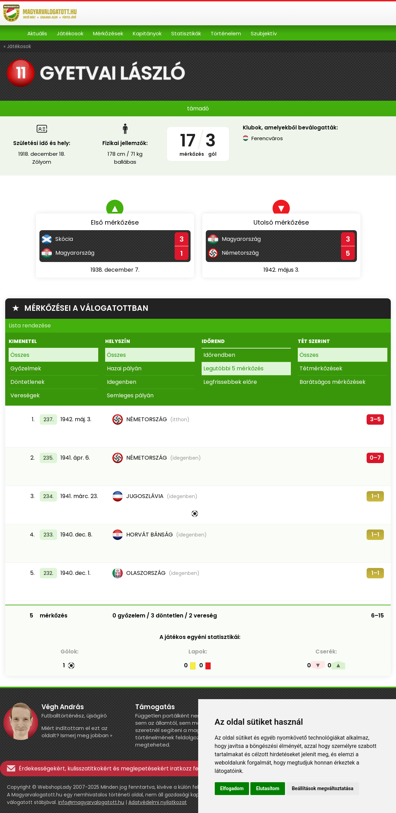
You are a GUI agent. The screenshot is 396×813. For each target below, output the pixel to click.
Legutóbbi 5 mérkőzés (233, 368)
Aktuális (37, 33)
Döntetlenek (27, 382)
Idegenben (121, 382)
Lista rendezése (30, 325)
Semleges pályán (130, 395)
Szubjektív (264, 33)
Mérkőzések (108, 33)
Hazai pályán (124, 368)
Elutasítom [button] (267, 788)
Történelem (226, 33)
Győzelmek (25, 368)
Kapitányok (147, 33)
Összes (19, 355)
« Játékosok (17, 46)
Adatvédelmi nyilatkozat (157, 802)
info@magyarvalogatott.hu (91, 802)
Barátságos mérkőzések (333, 382)
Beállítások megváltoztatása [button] (322, 788)
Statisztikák (186, 33)
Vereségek (25, 395)
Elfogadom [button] (232, 788)
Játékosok (70, 33)
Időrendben (219, 355)
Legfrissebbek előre (230, 382)
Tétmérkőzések (321, 368)
